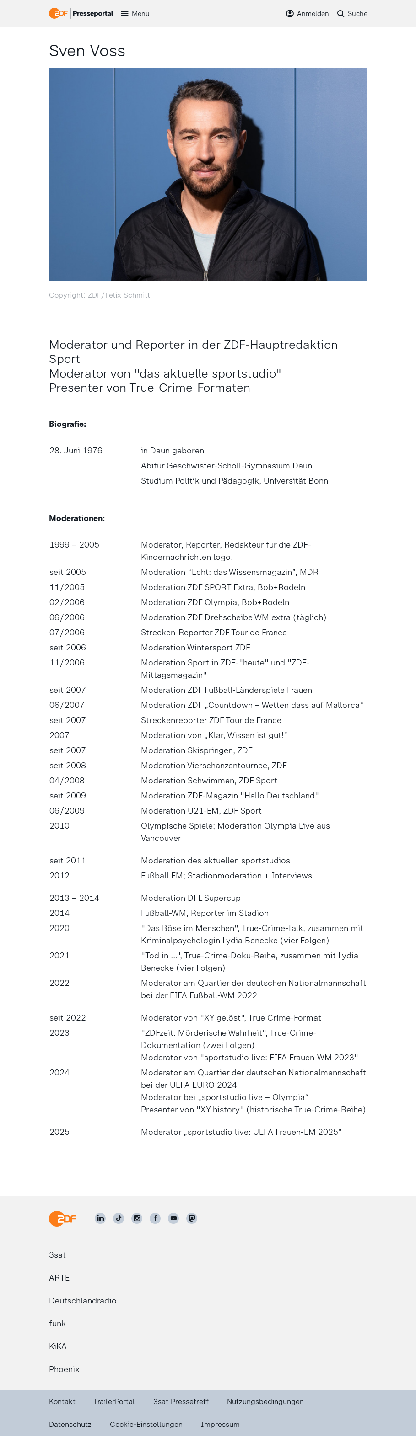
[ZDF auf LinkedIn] (100, 1218)
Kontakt (62, 1401)
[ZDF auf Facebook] (155, 1218)
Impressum (220, 1424)
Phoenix (64, 1369)
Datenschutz (70, 1424)
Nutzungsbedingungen (265, 1401)
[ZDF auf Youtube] (173, 1218)
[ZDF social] (191, 1218)
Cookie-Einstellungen (146, 1424)
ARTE (59, 1278)
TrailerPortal (114, 1401)
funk (57, 1324)
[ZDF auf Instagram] (136, 1218)
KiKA (58, 1346)
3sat (57, 1255)
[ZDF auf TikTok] (118, 1218)
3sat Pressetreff (181, 1401)
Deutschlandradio (83, 1301)
